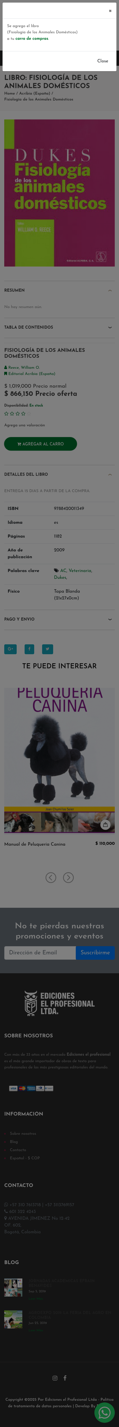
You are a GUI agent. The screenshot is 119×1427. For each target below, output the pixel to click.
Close (102, 61)
